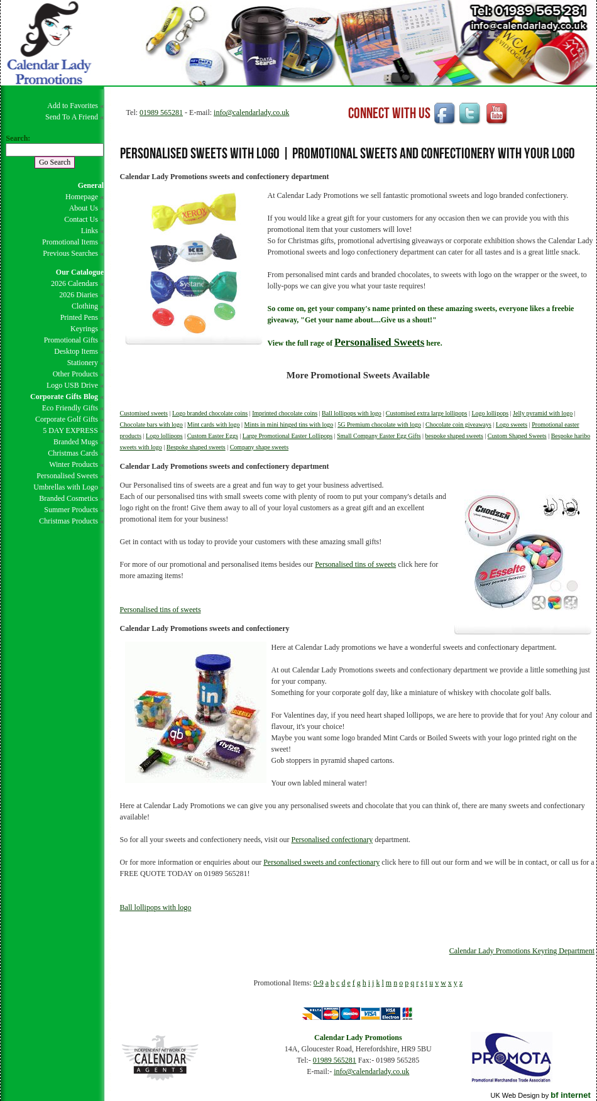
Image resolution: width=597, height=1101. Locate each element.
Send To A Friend (71, 116)
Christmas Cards (73, 453)
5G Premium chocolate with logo (379, 424)
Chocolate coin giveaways (458, 424)
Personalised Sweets (67, 475)
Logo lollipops (489, 413)
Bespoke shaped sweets (196, 447)
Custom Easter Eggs (212, 435)
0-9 (319, 982)
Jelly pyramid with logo (542, 413)
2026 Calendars (74, 283)
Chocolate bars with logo (151, 424)
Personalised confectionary (332, 839)
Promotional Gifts (71, 340)
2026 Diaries (78, 294)
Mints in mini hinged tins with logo (288, 424)
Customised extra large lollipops (427, 413)
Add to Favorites (72, 105)
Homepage (81, 196)
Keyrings (84, 328)
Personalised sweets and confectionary (321, 862)
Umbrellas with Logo (65, 487)
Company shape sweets (259, 447)
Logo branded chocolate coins (210, 413)
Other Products (75, 374)
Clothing (85, 306)
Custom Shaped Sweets (517, 435)
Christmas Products (68, 521)
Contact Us (81, 219)
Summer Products (71, 509)
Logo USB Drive (72, 385)
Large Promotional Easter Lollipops (287, 435)
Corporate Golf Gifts (66, 419)
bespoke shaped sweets (454, 435)
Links (89, 230)
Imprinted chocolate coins (284, 413)
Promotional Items (70, 242)
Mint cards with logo (213, 424)
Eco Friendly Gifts (70, 407)
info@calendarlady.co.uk (251, 112)
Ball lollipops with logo (351, 413)
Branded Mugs (75, 441)
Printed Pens (79, 317)
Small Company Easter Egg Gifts (378, 435)
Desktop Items (76, 351)
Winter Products (73, 464)
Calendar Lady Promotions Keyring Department (521, 950)
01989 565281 (161, 112)
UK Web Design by (540, 1095)
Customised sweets (144, 413)
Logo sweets (511, 424)
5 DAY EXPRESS (70, 430)
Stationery (82, 362)
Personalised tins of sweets (355, 564)
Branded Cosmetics (68, 498)
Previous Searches (70, 253)
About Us (83, 208)
